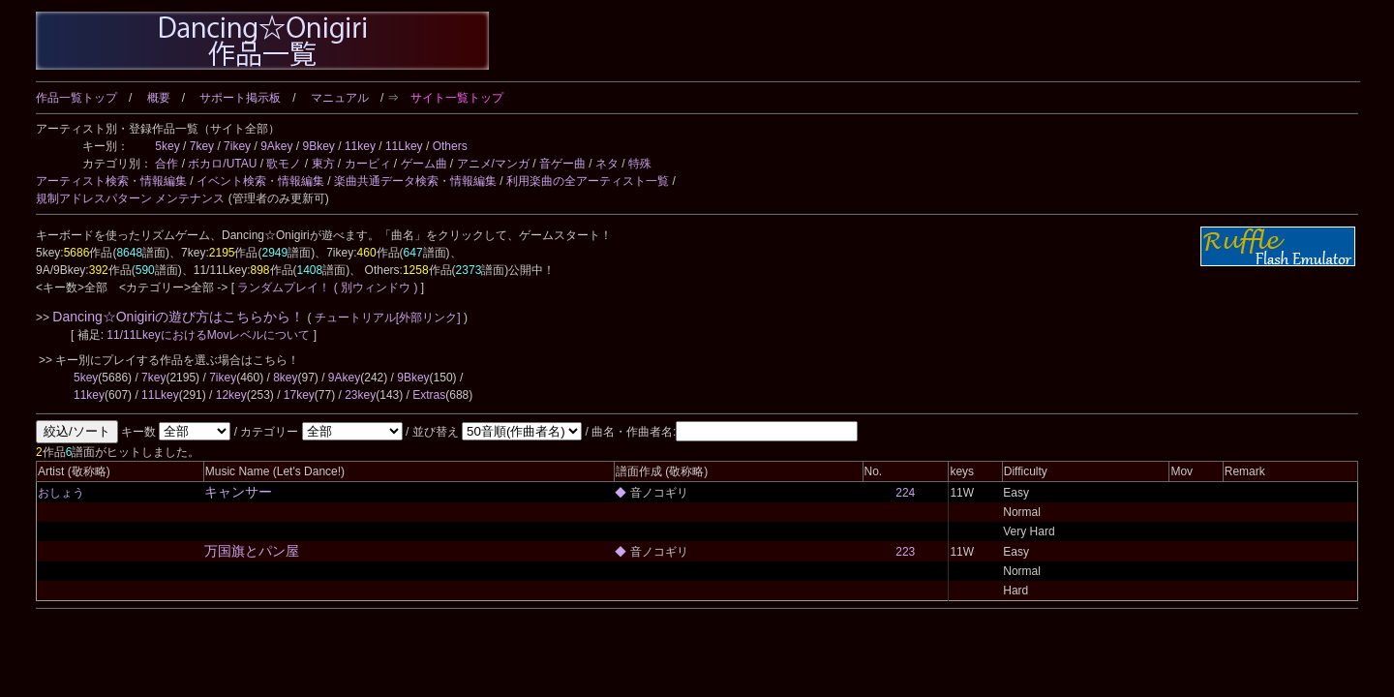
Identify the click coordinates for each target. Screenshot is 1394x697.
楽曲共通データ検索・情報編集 (415, 181)
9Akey (276, 146)
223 (905, 552)
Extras (428, 395)
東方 (323, 163)
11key (360, 146)
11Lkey (404, 146)
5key (167, 146)
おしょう (61, 493)
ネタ (607, 163)
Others (450, 146)
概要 (158, 98)
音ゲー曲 (562, 163)
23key (360, 395)
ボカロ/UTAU (222, 163)
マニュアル (340, 98)
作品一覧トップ (76, 98)
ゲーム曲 (424, 163)
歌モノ (283, 163)
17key (299, 395)
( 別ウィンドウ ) (376, 287)
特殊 (640, 163)
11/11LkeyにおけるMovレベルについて (209, 335)
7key (202, 146)
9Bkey (319, 146)
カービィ (368, 163)
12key (231, 395)
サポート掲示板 (240, 98)
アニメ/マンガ (493, 163)
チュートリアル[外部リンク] (388, 317)
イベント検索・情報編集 (260, 181)
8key (285, 377)
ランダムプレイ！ (284, 287)
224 (905, 493)
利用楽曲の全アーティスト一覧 (587, 181)
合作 (166, 163)
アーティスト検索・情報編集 (111, 181)
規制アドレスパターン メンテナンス (130, 198)
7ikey (237, 146)
